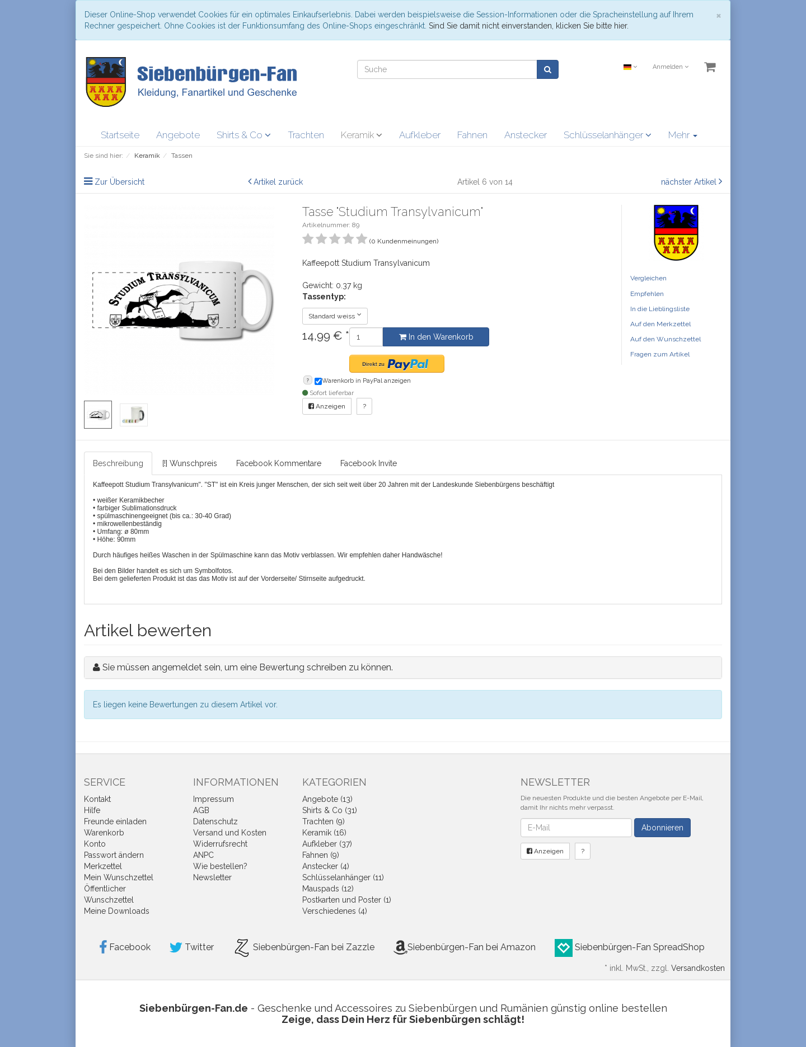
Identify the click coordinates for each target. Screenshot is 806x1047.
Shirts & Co (244, 134)
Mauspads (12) (328, 888)
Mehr (682, 134)
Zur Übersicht (119, 181)
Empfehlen (647, 294)
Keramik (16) (324, 832)
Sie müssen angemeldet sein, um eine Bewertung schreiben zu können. (247, 667)
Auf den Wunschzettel (665, 339)
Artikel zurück (278, 181)
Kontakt (97, 799)
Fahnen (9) (320, 855)
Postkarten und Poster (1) (346, 899)
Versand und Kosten (229, 832)
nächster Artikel (690, 181)
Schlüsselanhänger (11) (343, 877)
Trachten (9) (323, 821)
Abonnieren (662, 827)
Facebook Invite (368, 463)
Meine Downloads (116, 911)
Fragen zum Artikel (660, 354)
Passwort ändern (114, 855)
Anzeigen (326, 406)
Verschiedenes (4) (334, 911)
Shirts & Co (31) (329, 810)
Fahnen (472, 134)
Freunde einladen (115, 821)
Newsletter (212, 877)
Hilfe (92, 810)
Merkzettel (103, 866)
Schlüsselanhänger (608, 134)
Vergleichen (648, 278)
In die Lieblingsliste (660, 309)
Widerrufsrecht (220, 843)
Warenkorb (104, 832)
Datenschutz (215, 821)
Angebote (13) (327, 799)
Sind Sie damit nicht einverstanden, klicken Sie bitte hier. (529, 25)
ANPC (203, 855)
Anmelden (670, 67)
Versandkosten (698, 968)
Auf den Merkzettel (660, 324)
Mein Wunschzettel (118, 877)
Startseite (120, 134)
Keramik (361, 134)
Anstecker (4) (325, 866)
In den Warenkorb (436, 336)
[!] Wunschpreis (189, 463)
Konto (95, 843)
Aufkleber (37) (327, 843)
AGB (201, 810)
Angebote (178, 134)
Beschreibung (118, 463)
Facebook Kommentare (278, 463)
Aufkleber (420, 134)
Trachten (306, 134)
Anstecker (525, 134)
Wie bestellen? (220, 866)
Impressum (213, 799)
